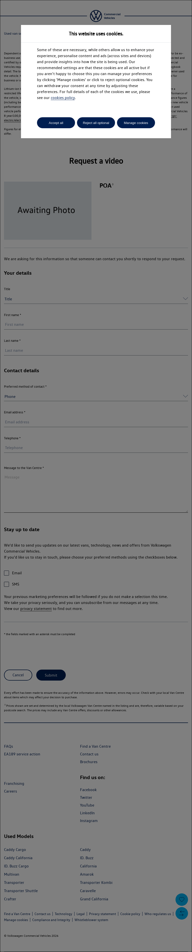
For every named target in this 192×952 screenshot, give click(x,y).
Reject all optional (96, 123)
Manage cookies (136, 123)
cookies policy (63, 97)
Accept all (56, 123)
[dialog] (96, 476)
